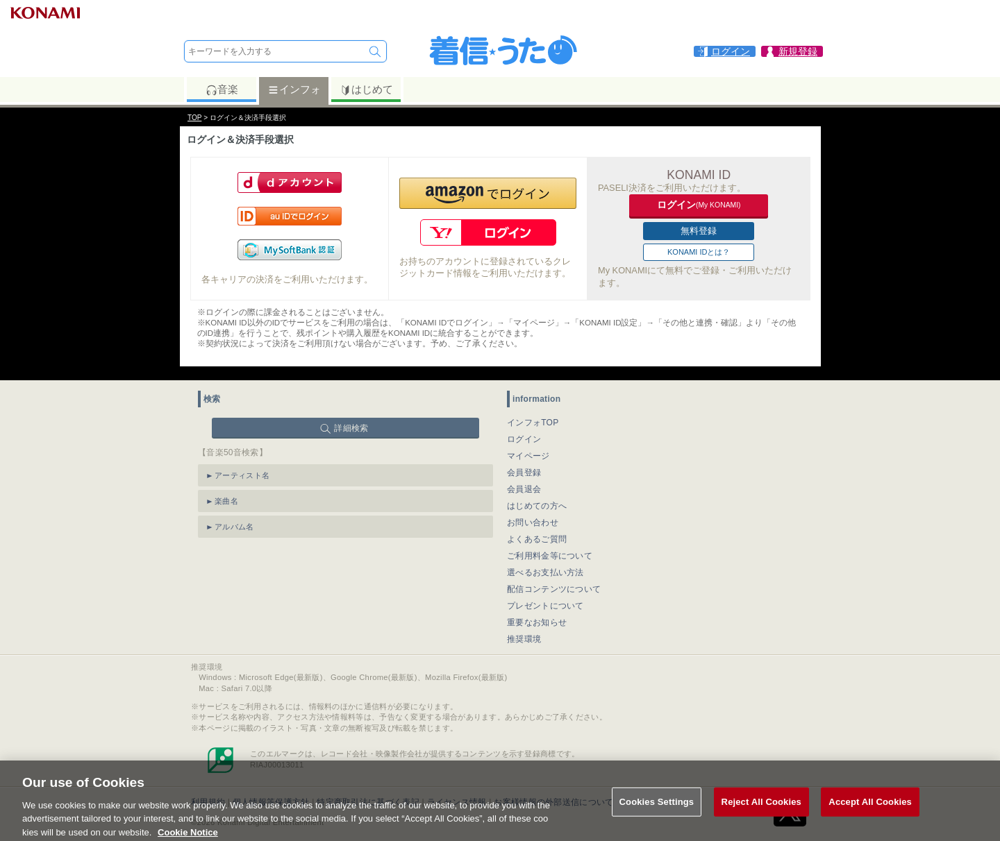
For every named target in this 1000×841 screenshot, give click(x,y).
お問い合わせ (532, 522)
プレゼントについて (545, 606)
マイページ (528, 456)
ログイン (524, 439)
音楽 (222, 89)
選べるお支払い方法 (545, 572)
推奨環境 (524, 639)
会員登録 (524, 472)
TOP (194, 117)
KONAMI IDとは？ (698, 252)
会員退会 (524, 489)
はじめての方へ (537, 506)
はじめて (366, 89)
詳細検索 (351, 428)
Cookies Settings (656, 811)
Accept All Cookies (870, 811)
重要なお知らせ (537, 622)
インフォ (294, 89)
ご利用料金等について (549, 556)
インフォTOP (533, 422)
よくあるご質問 (537, 539)
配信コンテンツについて (554, 589)
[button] (487, 193)
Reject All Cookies (761, 811)
